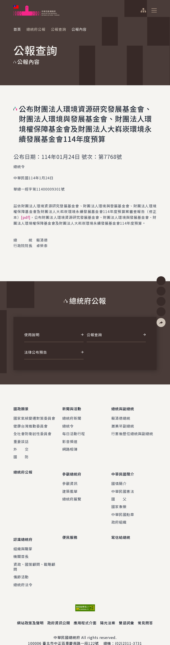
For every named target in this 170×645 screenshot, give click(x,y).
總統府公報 (35, 29)
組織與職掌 (22, 538)
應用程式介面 (85, 612)
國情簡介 (119, 476)
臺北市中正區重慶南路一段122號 (71, 633)
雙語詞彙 (126, 612)
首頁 (17, 29)
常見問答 (145, 612)
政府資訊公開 (58, 612)
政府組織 (119, 515)
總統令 (68, 422)
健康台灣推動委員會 (30, 422)
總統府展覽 (71, 492)
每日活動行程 (73, 430)
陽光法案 (107, 612)
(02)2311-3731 (128, 633)
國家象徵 (119, 499)
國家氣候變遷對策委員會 (34, 414)
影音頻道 (69, 438)
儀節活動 (21, 566)
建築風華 (69, 484)
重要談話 (21, 438)
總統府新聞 (71, 414)
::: (3, 2)
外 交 (21, 445)
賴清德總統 (120, 414)
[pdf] (25, 217)
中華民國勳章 (122, 507)
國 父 (119, 492)
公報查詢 (58, 29)
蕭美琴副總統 (122, 422)
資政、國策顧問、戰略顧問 (34, 556)
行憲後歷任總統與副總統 (132, 430)
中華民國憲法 (122, 484)
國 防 (21, 453)
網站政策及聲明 (30, 612)
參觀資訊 (69, 476)
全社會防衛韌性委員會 (32, 430)
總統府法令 (22, 574)
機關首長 (21, 546)
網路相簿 (69, 445)
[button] (161, 322)
